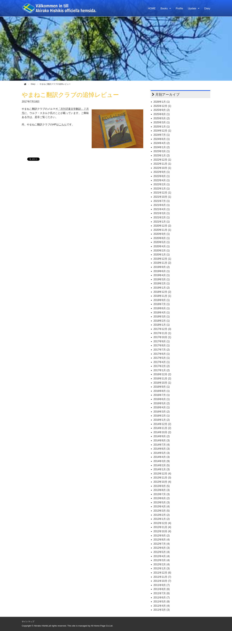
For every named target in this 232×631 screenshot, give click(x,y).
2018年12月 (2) (162, 291)
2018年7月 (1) (162, 304)
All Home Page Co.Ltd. (102, 626)
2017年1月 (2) (162, 370)
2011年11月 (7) (162, 576)
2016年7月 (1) (162, 395)
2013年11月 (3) (162, 477)
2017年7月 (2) (162, 349)
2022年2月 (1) (162, 184)
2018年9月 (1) (162, 300)
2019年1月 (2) (162, 287)
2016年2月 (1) (162, 415)
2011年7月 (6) (162, 593)
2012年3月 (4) (162, 560)
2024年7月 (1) (162, 134)
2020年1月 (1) (162, 254)
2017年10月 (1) (162, 337)
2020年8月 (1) (162, 238)
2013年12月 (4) (162, 473)
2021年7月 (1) (162, 201)
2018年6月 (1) (162, 308)
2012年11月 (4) (162, 527)
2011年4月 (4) (162, 605)
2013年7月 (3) (162, 494)
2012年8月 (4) (162, 539)
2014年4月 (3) (162, 457)
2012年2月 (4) (162, 564)
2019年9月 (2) (162, 267)
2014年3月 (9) (162, 461)
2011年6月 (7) (162, 597)
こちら (63, 124)
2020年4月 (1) (162, 246)
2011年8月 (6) (162, 589)
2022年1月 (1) (162, 188)
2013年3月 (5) (162, 510)
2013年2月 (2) (162, 515)
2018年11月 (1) (162, 296)
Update (192, 8)
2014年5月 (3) (162, 453)
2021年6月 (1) (162, 205)
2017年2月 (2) (162, 366)
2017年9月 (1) (162, 341)
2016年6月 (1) (162, 399)
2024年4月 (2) (162, 143)
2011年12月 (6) (162, 572)
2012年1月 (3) (162, 568)
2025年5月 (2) (162, 118)
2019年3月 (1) (162, 279)
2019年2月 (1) (162, 283)
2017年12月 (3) (162, 329)
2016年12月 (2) (162, 374)
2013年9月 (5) (162, 486)
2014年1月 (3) (162, 469)
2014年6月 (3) (162, 448)
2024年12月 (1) (162, 130)
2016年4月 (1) (162, 407)
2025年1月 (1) (162, 126)
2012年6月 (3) (162, 547)
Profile (179, 8)
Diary (207, 8)
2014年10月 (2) (162, 432)
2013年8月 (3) (162, 490)
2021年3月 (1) (162, 213)
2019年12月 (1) (162, 258)
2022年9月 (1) (162, 172)
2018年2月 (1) (162, 320)
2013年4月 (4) (162, 506)
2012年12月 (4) (162, 523)
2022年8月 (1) (162, 176)
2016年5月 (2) (162, 403)
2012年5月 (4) (162, 552)
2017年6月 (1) (162, 353)
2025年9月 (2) (162, 110)
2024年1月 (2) (162, 147)
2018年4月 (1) (162, 312)
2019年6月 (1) (162, 271)
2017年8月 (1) (162, 345)
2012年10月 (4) (162, 531)
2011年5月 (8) (162, 601)
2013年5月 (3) (162, 502)
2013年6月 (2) (162, 498)
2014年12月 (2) (162, 424)
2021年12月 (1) (162, 192)
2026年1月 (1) (162, 101)
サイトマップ (28, 621)
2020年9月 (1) (162, 234)
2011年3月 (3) (162, 609)
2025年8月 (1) (162, 114)
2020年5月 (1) (162, 242)
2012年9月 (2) (162, 535)
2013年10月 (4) (162, 481)
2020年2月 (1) (162, 250)
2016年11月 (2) (162, 378)
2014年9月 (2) (162, 436)
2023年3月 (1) (162, 151)
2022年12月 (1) (162, 159)
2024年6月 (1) (162, 139)
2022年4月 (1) (162, 180)
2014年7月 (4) (162, 444)
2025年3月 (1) (162, 122)
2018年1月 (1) (162, 324)
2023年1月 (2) (162, 155)
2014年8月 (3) (162, 440)
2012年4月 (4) (162, 556)
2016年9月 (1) (162, 386)
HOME (152, 8)
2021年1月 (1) (162, 221)
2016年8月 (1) (162, 391)
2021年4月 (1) (162, 209)
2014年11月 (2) (162, 428)
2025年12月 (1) (162, 106)
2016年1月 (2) (162, 419)
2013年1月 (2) (162, 519)
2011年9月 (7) (162, 585)
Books (164, 8)
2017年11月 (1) (162, 333)
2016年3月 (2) (162, 411)
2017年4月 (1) (162, 362)
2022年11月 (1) (162, 163)
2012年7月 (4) (162, 543)
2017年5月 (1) (162, 357)
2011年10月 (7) (162, 581)
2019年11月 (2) (162, 262)
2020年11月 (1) (162, 230)
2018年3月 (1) (162, 316)
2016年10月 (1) (162, 382)
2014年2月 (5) (162, 465)
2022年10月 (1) (162, 168)
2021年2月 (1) (162, 217)
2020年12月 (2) (162, 225)
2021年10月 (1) (162, 196)
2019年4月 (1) (162, 275)
